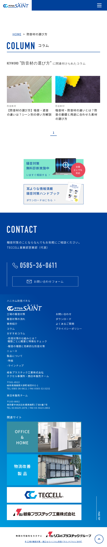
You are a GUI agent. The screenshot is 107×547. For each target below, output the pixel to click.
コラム (11, 328)
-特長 (10, 360)
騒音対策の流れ (16, 319)
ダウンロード (64, 319)
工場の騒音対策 (16, 314)
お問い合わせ (64, 314)
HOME (17, 34)
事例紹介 (12, 323)
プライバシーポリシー (69, 328)
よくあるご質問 (65, 323)
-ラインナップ (15, 365)
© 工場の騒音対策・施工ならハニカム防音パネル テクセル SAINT (53, 541)
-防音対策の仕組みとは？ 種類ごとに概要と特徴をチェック (27, 339)
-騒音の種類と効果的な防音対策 (26, 346)
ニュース (12, 351)
